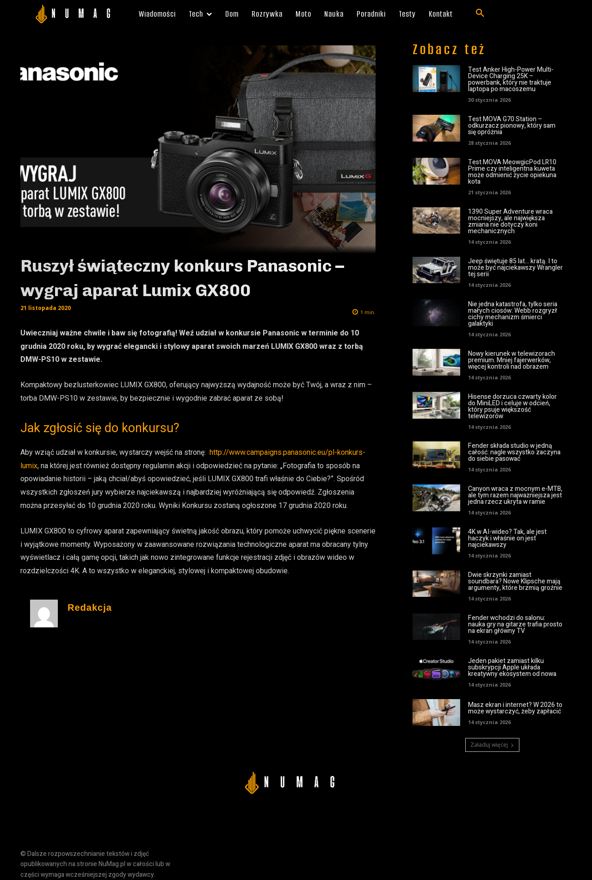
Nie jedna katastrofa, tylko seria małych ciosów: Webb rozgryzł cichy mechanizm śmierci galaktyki (512, 313)
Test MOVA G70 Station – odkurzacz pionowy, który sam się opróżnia (511, 125)
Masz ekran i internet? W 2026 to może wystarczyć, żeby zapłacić (515, 708)
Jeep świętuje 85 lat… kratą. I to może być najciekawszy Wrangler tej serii (515, 267)
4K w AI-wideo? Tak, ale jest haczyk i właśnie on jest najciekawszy (507, 538)
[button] (480, 13)
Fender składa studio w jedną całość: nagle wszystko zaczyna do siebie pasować (514, 452)
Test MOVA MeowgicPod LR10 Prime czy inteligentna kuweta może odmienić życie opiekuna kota (512, 171)
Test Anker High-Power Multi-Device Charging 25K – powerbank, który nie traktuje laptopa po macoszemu (511, 79)
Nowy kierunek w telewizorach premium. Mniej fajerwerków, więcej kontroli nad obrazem (511, 360)
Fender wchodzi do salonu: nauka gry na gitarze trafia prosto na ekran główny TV (515, 624)
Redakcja (90, 608)
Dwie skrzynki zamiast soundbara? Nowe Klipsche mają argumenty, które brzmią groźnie (515, 581)
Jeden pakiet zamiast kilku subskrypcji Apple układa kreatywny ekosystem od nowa (512, 667)
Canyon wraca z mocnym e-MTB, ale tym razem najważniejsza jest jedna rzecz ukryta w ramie (515, 495)
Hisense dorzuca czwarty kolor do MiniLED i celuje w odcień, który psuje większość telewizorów (512, 406)
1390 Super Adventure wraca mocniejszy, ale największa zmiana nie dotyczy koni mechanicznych (510, 221)
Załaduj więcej (492, 745)
